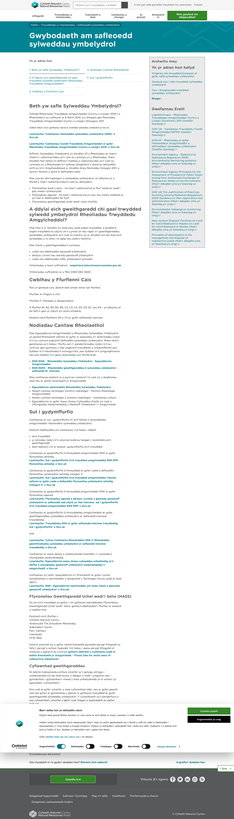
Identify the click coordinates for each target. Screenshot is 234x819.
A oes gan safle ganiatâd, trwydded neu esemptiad (162, 4)
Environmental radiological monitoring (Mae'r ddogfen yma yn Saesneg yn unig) (176, 212)
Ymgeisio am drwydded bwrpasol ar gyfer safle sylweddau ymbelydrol (174, 75)
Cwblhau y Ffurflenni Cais (48, 91)
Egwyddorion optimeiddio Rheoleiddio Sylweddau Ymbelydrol (71, 387)
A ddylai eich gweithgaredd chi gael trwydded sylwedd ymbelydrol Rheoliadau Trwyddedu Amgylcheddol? (56, 80)
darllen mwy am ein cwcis (60, 803)
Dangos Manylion (166, 813)
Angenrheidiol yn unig (209, 786)
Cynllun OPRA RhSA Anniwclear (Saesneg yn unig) (63, 726)
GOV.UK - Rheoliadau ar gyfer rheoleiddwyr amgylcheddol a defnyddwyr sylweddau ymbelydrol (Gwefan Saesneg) (174, 145)
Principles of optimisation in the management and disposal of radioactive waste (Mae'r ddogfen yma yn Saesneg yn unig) (176, 239)
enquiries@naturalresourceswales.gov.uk (95, 265)
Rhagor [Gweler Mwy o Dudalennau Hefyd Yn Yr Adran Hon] (156, 98)
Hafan (34, 24)
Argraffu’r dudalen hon (190, 762)
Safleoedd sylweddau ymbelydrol (99, 24)
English (198, 4)
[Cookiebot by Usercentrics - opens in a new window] (19, 813)
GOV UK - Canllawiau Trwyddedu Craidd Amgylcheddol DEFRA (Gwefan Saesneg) (177, 131)
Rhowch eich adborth (93, 762)
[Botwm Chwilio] (124, 5)
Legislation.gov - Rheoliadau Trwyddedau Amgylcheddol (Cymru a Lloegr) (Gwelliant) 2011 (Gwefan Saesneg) (175, 119)
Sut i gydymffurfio (101, 77)
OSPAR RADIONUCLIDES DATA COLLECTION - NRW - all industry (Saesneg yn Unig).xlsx (119, 727)
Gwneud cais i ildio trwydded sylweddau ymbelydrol (177, 83)
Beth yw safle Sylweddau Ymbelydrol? (56, 69)
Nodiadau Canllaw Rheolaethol (109, 69)
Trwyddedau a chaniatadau (58, 24)
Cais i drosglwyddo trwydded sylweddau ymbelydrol (170, 92)
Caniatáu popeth (209, 777)
